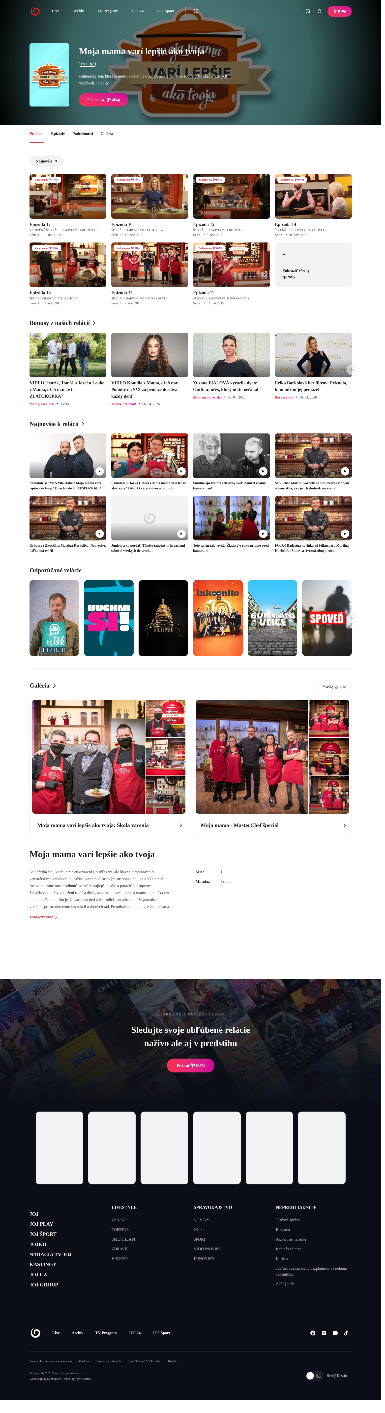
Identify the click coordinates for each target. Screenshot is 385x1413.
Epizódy (58, 134)
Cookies (84, 1374)
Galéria (106, 134)
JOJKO (40, 1250)
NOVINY (201, 1220)
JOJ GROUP (47, 1297)
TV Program (107, 11)
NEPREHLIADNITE (296, 1207)
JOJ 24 (137, 11)
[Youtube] (335, 1346)
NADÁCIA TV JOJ (55, 1262)
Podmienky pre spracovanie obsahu (51, 1374)
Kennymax (53, 1392)
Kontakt (173, 1374)
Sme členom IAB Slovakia (145, 1374)
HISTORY (120, 1258)
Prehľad (37, 134)
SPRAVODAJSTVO (213, 1207)
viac (104, 83)
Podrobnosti (82, 134)
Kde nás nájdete (288, 1249)
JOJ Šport (165, 11)
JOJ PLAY (44, 1226)
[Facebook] (312, 1346)
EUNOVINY (204, 1258)
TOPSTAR (120, 1229)
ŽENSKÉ (119, 1220)
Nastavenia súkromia (108, 1374)
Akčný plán (285, 1284)
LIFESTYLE (124, 1207)
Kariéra (282, 1258)
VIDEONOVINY (208, 1249)
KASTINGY (46, 1273)
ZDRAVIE (120, 1249)
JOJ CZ (40, 1285)
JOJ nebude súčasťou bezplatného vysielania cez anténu (311, 1271)
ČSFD (87, 64)
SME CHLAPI (123, 1239)
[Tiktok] (346, 1346)
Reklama (283, 1229)
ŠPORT (200, 1239)
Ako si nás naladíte (291, 1239)
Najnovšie (47, 161)
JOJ (35, 1215)
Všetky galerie (334, 686)
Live (55, 11)
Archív (78, 11)
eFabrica (85, 1392)
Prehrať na (103, 100)
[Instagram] (323, 1346)
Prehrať (191, 1065)
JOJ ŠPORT (46, 1238)
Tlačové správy (288, 1220)
